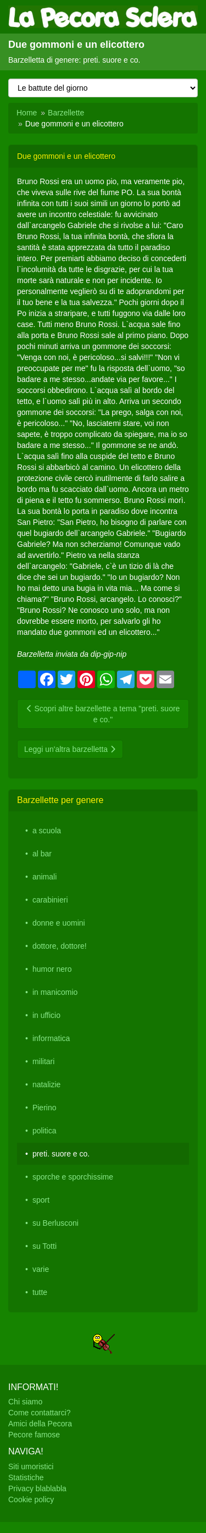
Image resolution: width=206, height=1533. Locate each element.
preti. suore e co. (61, 1153)
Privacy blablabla (37, 1488)
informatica (51, 1038)
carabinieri (50, 899)
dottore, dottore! (59, 946)
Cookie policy (31, 1499)
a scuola (46, 830)
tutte (39, 1292)
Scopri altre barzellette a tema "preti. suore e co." (103, 714)
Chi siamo (25, 1401)
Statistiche (26, 1477)
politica (44, 1130)
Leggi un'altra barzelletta (70, 749)
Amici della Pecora (40, 1423)
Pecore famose (34, 1434)
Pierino (44, 1107)
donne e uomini (58, 922)
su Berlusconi (55, 1223)
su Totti (44, 1246)
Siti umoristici (30, 1466)
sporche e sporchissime (72, 1176)
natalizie (46, 1084)
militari (43, 1061)
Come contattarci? (39, 1412)
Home (26, 112)
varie (40, 1269)
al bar (42, 853)
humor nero (52, 969)
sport (40, 1200)
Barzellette (66, 112)
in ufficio (46, 1015)
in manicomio (54, 992)
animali (44, 876)
